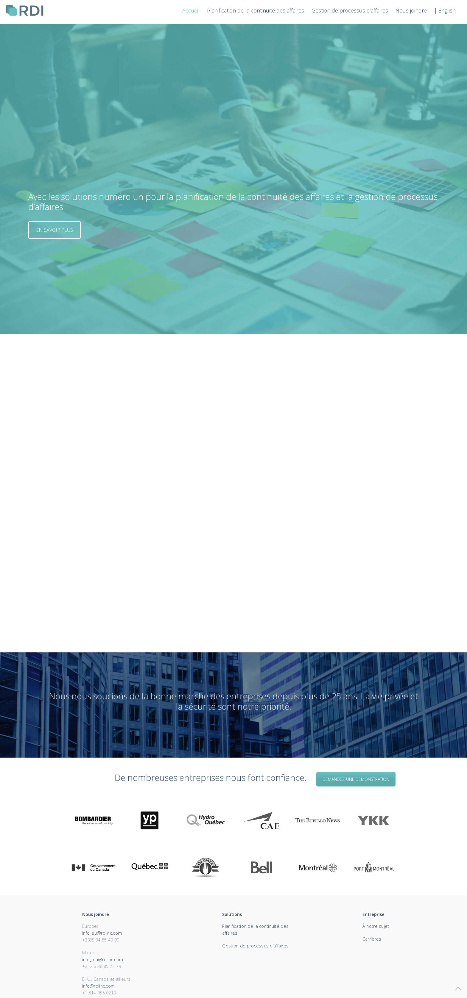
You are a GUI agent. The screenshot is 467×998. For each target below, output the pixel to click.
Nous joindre (411, 10)
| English (445, 10)
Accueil (191, 10)
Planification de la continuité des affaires (255, 10)
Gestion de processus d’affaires (350, 10)
